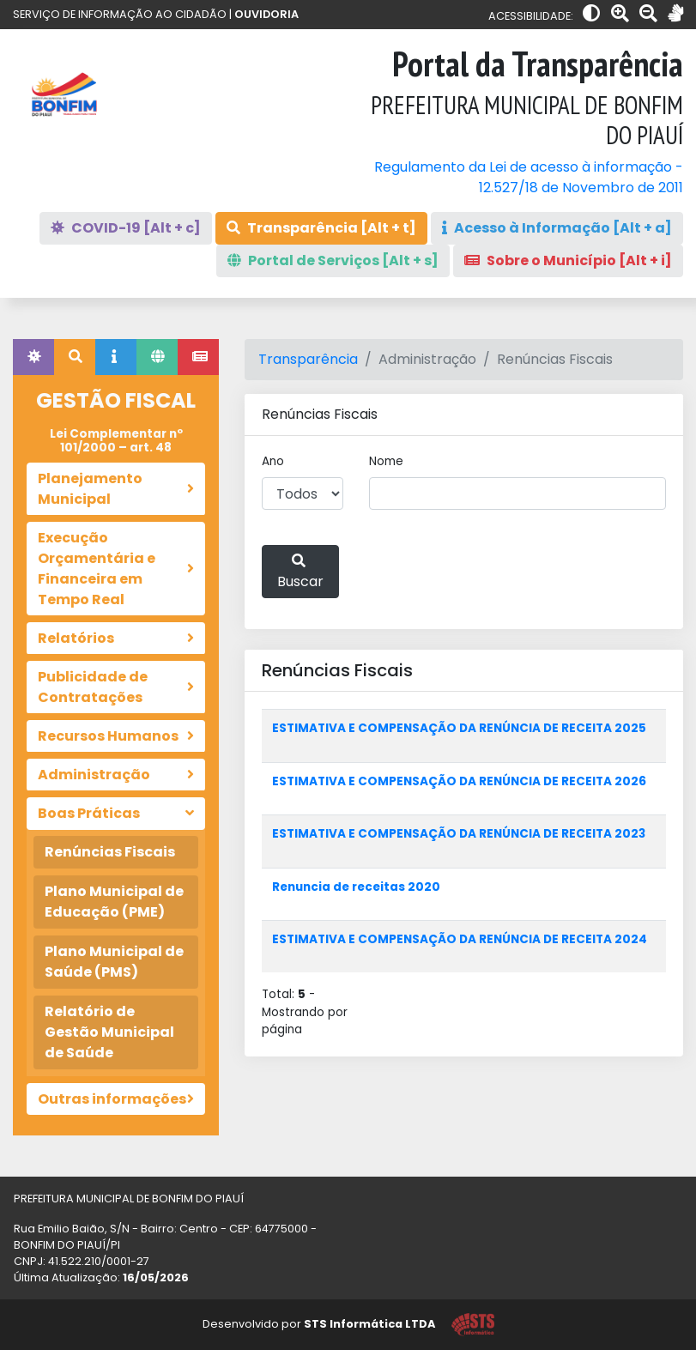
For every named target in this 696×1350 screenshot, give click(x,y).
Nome (386, 461)
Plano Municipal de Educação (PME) (114, 901)
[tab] (33, 357)
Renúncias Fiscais (110, 852)
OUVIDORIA (266, 14)
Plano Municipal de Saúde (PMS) (114, 961)
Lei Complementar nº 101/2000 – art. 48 (116, 441)
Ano (273, 461)
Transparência (308, 359)
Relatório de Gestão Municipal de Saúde (109, 1032)
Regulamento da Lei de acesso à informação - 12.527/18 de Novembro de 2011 (528, 177)
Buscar (300, 572)
